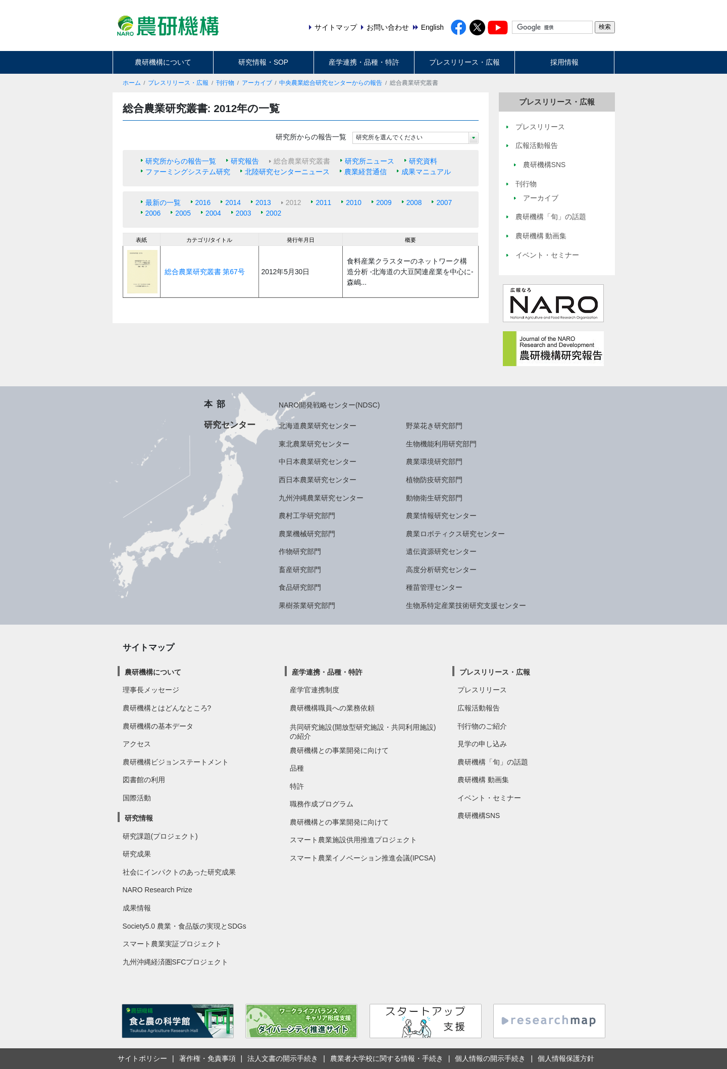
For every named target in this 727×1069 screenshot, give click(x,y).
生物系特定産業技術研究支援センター (466, 605)
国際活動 (137, 798)
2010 (353, 202)
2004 (213, 213)
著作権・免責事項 (207, 1058)
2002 (273, 213)
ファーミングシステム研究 (187, 172)
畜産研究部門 (300, 570)
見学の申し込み (482, 744)
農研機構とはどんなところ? (167, 708)
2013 (263, 202)
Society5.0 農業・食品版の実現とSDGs (184, 926)
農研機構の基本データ (158, 726)
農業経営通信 (365, 172)
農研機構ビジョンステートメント (176, 762)
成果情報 (137, 908)
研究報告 (245, 161)
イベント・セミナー (489, 798)
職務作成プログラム (321, 804)
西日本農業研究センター (317, 480)
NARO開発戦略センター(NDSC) (329, 405)
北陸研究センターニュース (287, 172)
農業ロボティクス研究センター (455, 534)
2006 (153, 213)
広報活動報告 (478, 708)
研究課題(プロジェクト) (160, 836)
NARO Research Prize (157, 890)
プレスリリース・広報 (464, 62)
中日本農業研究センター (317, 461)
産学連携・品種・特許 (364, 62)
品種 (297, 768)
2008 (414, 202)
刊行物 (225, 83)
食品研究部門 (300, 587)
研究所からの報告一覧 (180, 161)
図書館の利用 (144, 780)
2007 (444, 202)
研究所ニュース (369, 161)
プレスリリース (482, 690)
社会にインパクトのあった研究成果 (179, 872)
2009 (384, 202)
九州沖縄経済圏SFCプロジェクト (176, 962)
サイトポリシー (142, 1058)
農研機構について (163, 62)
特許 (297, 786)
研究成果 (137, 854)
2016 (203, 202)
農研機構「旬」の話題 (492, 762)
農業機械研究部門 (307, 534)
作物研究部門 (300, 551)
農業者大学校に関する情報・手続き (386, 1058)
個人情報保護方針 (566, 1058)
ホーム (132, 83)
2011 (323, 202)
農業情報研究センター (441, 516)
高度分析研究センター (441, 570)
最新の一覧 (163, 202)
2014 (233, 202)
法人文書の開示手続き (282, 1058)
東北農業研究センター (314, 444)
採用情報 (564, 62)
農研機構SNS (478, 815)
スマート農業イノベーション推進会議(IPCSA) (363, 858)
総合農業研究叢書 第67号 (205, 272)
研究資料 (423, 161)
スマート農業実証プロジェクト (172, 944)
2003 (243, 213)
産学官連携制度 (314, 690)
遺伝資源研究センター (441, 551)
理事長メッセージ (151, 690)
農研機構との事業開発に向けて (339, 750)
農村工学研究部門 (307, 516)
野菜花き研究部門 (434, 426)
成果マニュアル (426, 172)
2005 (183, 213)
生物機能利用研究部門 (441, 444)
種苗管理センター (434, 587)
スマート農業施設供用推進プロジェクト (353, 840)
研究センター (229, 425)
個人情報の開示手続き (490, 1058)
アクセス (137, 744)
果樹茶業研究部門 (307, 605)
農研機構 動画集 (483, 780)
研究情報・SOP (263, 62)
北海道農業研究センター (317, 426)
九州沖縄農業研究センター (321, 498)
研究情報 (139, 818)
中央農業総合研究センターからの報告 (330, 83)
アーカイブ (257, 83)
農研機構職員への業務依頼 (332, 708)
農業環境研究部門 (434, 461)
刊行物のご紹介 (482, 726)
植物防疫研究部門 (434, 480)
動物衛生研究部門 (434, 498)
